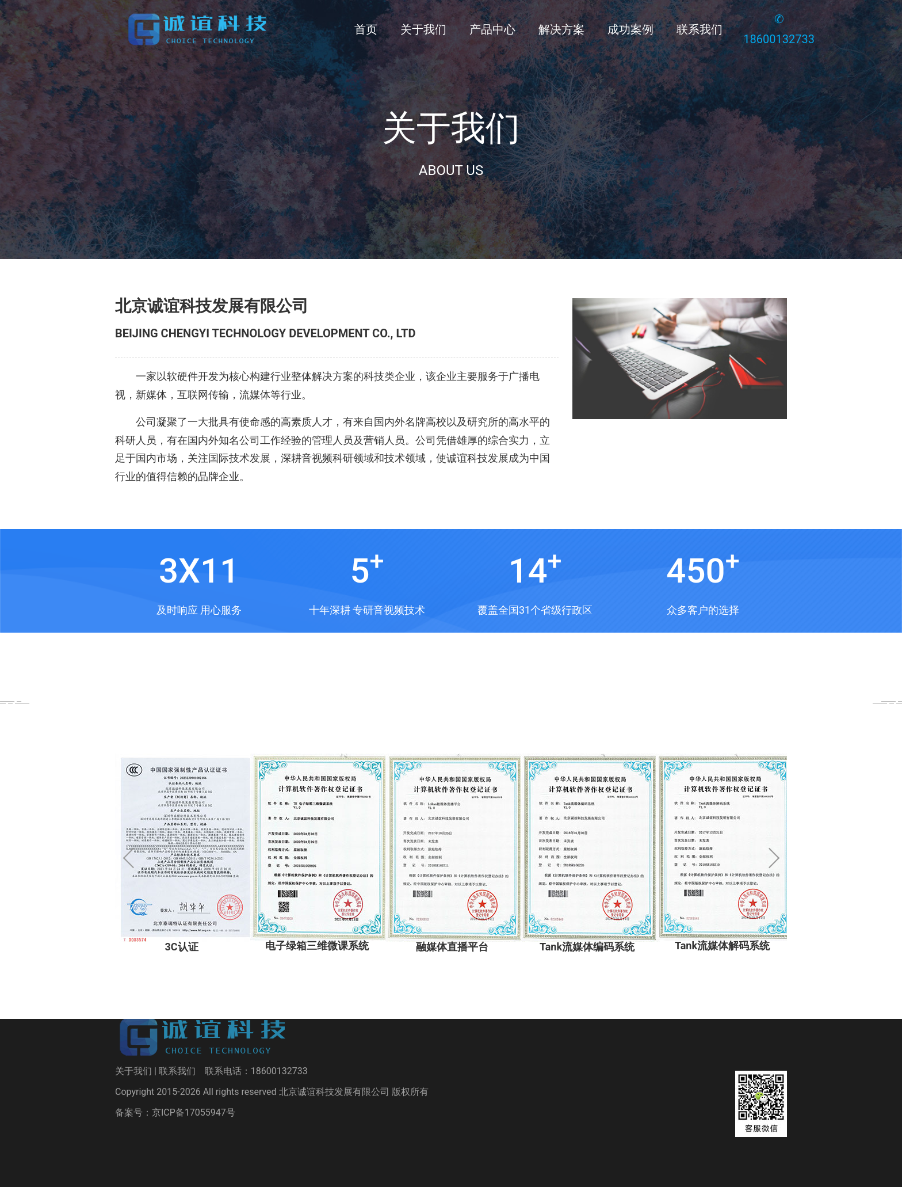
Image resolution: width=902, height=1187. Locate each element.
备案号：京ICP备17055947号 (175, 1086)
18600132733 (279, 1044)
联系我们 (699, 29)
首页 (365, 29)
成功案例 (630, 29)
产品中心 (492, 29)
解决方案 (561, 29)
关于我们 (423, 29)
